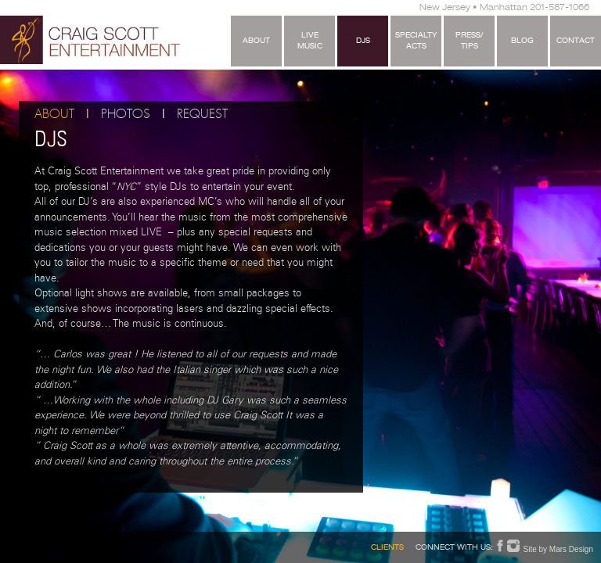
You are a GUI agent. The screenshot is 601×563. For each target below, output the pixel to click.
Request (202, 114)
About (256, 41)
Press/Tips (469, 41)
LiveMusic (309, 41)
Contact (575, 41)
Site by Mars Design (558, 549)
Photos (125, 114)
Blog (522, 41)
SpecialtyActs (416, 41)
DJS (363, 41)
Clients (387, 548)
